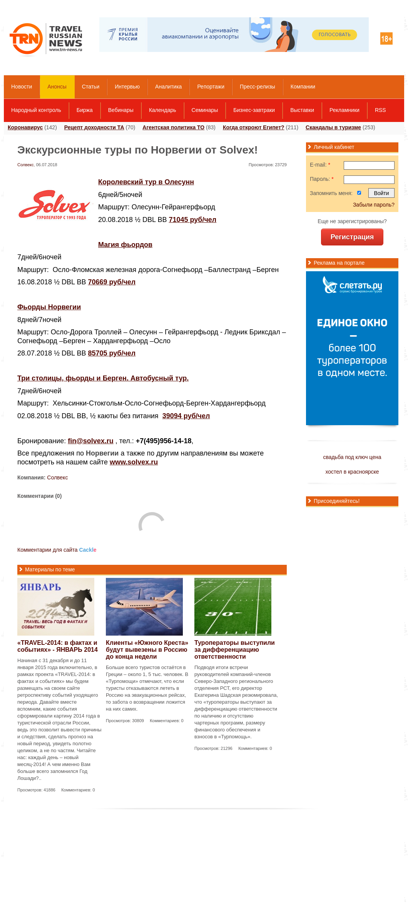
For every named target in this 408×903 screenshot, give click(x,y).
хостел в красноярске (352, 472)
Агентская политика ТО (173, 127)
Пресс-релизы (257, 86)
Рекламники (344, 110)
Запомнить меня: (331, 193)
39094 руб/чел (186, 416)
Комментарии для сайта (57, 550)
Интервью (127, 86)
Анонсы (57, 86)
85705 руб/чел (111, 353)
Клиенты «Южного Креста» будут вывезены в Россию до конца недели (147, 649)
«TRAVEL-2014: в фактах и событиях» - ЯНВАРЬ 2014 (57, 646)
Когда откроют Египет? (253, 127)
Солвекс (25, 164)
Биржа (85, 110)
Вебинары (121, 110)
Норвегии (102, 453)
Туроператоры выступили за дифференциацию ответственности (234, 649)
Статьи (90, 86)
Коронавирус (25, 127)
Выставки (302, 110)
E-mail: (320, 165)
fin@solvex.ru (91, 441)
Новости (21, 86)
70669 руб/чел (111, 282)
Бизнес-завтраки (254, 110)
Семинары (205, 110)
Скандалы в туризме (333, 127)
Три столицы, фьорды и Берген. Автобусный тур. (103, 378)
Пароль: (322, 179)
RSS (380, 110)
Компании (303, 86)
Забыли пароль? (374, 205)
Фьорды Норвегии (49, 307)
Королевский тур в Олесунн (146, 182)
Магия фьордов (125, 245)
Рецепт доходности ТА (94, 127)
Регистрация (352, 237)
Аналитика (168, 86)
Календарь (162, 110)
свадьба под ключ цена (352, 457)
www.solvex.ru (134, 462)
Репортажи (210, 86)
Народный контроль (36, 110)
